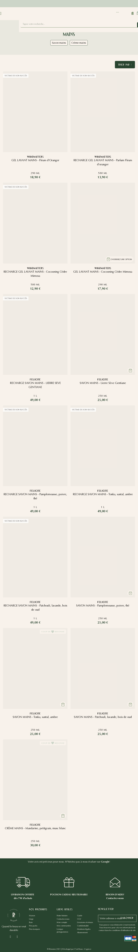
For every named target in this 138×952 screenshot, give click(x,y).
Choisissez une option (121, 259)
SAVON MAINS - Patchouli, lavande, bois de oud (103, 717)
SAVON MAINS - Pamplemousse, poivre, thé (102, 605)
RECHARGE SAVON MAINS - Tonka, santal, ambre (103, 494)
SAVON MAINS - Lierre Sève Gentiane (103, 383)
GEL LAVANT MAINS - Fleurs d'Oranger (35, 160)
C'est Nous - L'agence (82, 949)
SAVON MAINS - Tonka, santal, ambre (35, 717)
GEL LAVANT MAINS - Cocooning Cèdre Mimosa (102, 271)
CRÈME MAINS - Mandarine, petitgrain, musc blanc (35, 828)
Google (105, 861)
